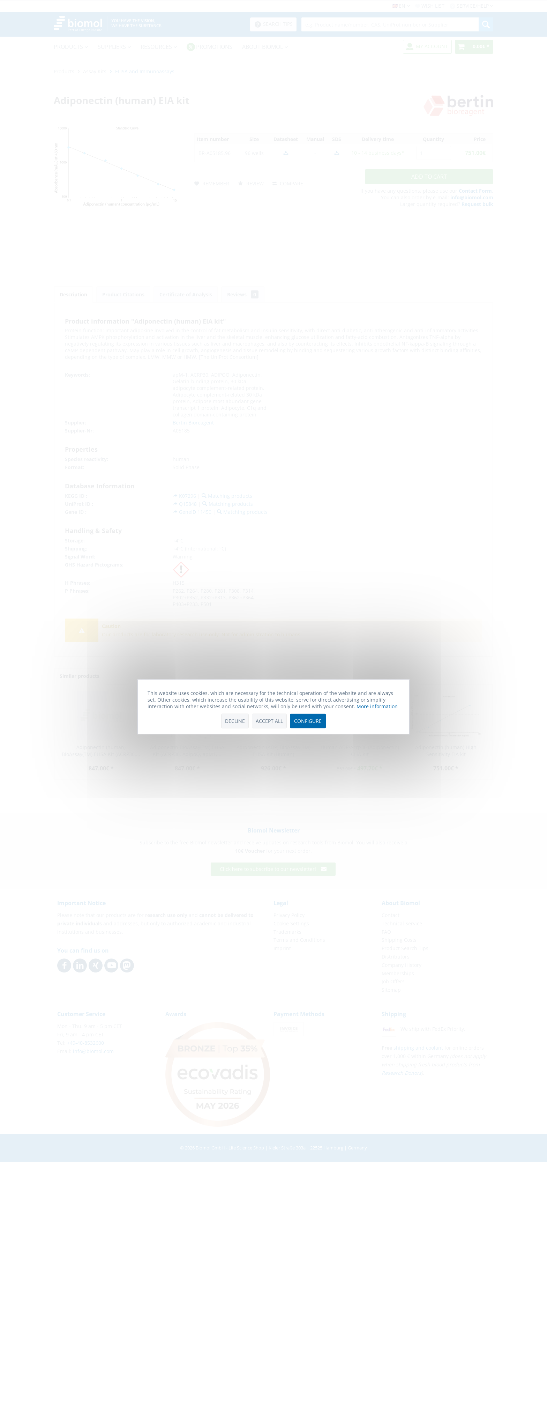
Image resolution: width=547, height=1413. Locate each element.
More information (377, 706)
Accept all (269, 720)
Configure (308, 720)
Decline (235, 720)
